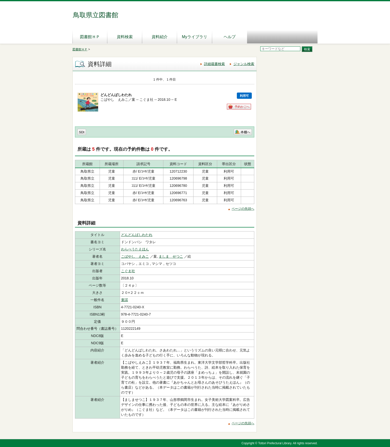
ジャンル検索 (243, 64)
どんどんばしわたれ (136, 235)
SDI (81, 132)
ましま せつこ (171, 256)
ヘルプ (230, 37)
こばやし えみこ (135, 256)
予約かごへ (242, 107)
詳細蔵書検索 (214, 64)
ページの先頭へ (243, 209)
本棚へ (245, 132)
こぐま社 (128, 271)
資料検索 (125, 37)
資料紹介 (160, 37)
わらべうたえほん (135, 249)
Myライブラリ (194, 37)
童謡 (124, 300)
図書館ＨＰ (90, 37)
